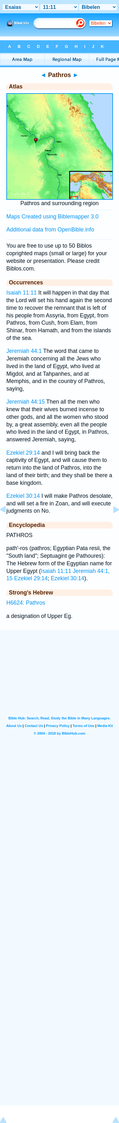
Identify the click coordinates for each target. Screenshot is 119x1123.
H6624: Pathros (25, 603)
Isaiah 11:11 (21, 292)
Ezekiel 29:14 (23, 453)
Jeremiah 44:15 (25, 402)
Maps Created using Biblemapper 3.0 (52, 216)
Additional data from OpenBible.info (50, 229)
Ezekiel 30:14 (23, 496)
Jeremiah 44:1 (24, 351)
